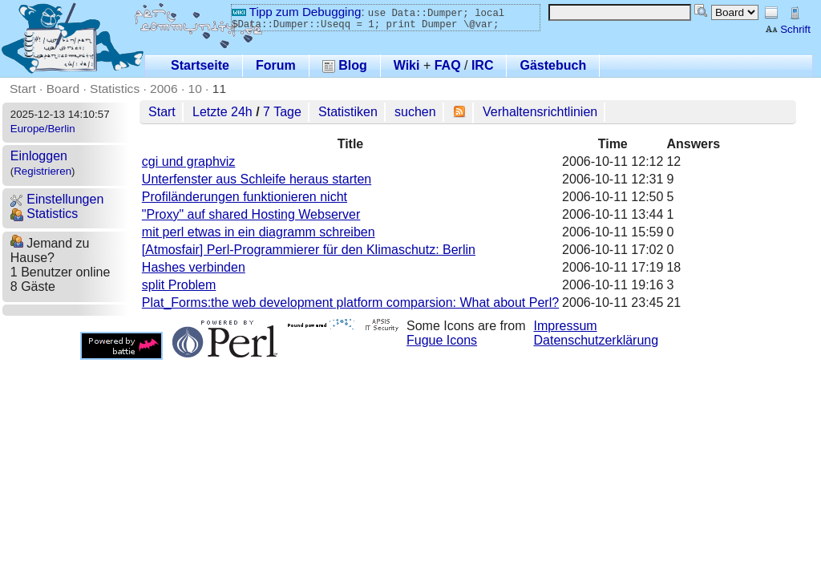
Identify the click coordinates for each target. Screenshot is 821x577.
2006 (164, 88)
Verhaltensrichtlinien (540, 112)
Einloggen (38, 156)
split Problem (179, 285)
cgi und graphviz (189, 161)
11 (219, 88)
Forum (276, 65)
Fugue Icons (441, 340)
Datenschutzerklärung (596, 340)
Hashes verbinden (193, 267)
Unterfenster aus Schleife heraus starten (256, 179)
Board (63, 88)
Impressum (565, 326)
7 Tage (282, 112)
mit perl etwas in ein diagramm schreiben (258, 232)
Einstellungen (57, 199)
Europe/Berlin (42, 129)
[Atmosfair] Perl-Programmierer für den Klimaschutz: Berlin (308, 249)
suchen (415, 112)
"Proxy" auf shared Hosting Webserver (251, 214)
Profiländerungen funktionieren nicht (244, 197)
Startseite (200, 65)
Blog (344, 65)
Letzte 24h (222, 112)
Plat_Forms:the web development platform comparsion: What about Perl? (350, 302)
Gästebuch (553, 65)
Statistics (115, 88)
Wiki (407, 65)
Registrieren (42, 171)
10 (195, 88)
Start (23, 88)
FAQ (448, 65)
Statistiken (348, 112)
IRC (482, 65)
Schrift (788, 29)
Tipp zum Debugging (296, 11)
